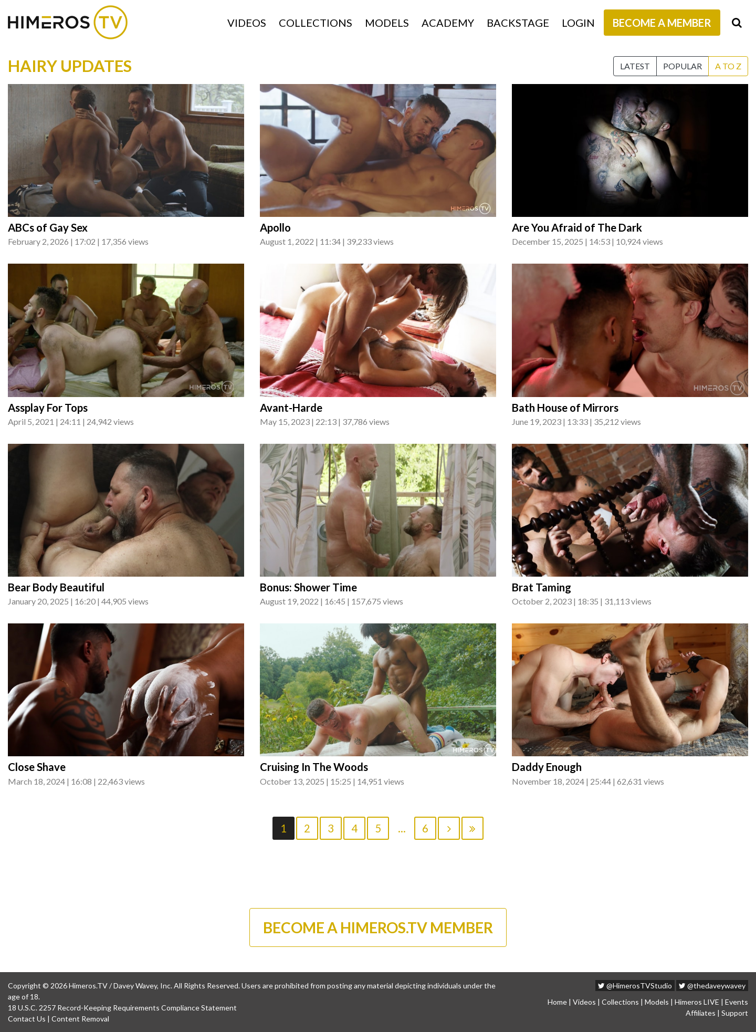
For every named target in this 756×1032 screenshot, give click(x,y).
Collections (315, 22)
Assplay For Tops (48, 407)
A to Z (728, 66)
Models (387, 22)
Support (734, 1012)
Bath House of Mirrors (565, 407)
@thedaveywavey (712, 985)
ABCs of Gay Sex (48, 227)
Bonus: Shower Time (308, 587)
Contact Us (27, 1018)
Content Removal (80, 1018)
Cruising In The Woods (314, 767)
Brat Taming (541, 587)
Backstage (518, 22)
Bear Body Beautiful (56, 587)
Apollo (275, 227)
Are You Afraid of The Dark (577, 227)
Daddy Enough (547, 767)
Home (557, 1001)
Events (736, 1001)
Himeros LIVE (697, 1001)
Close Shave (37, 767)
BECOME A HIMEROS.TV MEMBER (378, 927)
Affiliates (701, 1012)
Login (578, 22)
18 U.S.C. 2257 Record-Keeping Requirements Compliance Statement (122, 1007)
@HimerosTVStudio (635, 985)
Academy (448, 22)
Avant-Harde (291, 407)
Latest (635, 66)
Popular (682, 66)
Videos (246, 22)
